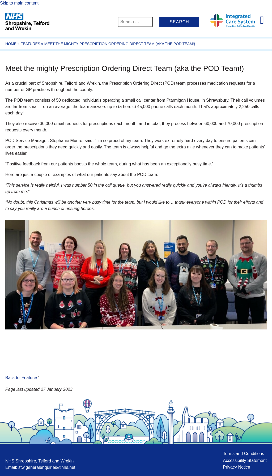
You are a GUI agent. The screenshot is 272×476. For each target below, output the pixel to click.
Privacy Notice (236, 467)
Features (30, 44)
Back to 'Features (21, 377)
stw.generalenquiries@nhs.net (46, 467)
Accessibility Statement (245, 460)
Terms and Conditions (243, 453)
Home (10, 44)
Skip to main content (19, 3)
